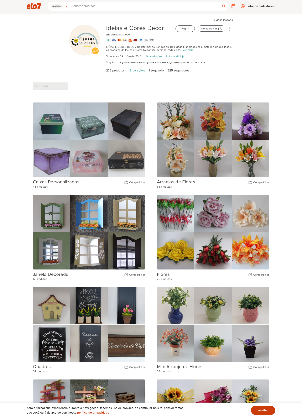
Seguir (185, 28)
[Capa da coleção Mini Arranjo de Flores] (213, 324)
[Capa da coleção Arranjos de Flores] (213, 139)
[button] (59, 6)
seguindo (156, 70)
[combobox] (145, 6)
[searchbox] (145, 6)
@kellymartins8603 (133, 62)
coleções (136, 70)
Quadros (42, 366)
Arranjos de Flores (176, 182)
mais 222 (199, 62)
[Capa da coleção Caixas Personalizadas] (89, 139)
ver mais (188, 50)
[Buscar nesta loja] (50, 86)
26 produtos (164, 279)
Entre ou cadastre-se (261, 7)
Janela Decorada (51, 274)
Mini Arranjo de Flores (180, 366)
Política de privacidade (93, 412)
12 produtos (40, 279)
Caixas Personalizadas (56, 182)
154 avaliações (153, 56)
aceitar (263, 410)
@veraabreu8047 (157, 62)
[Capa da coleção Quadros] (89, 324)
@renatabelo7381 (180, 62)
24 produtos (40, 371)
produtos (115, 70)
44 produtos (40, 186)
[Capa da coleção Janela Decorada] (89, 232)
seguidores (178, 70)
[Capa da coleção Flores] (213, 232)
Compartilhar (209, 28)
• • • (229, 28)
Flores (163, 274)
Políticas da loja (174, 56)
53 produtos (164, 186)
